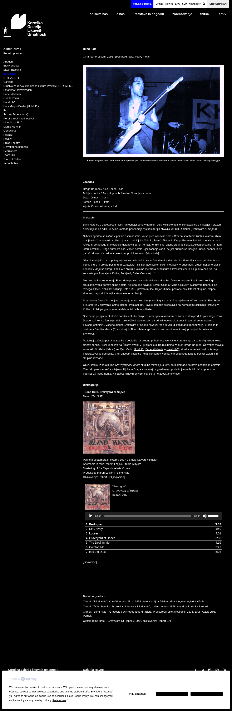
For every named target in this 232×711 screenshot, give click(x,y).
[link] (5, 30)
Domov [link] (159, 4)
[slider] (147, 516)
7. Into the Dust (96, 552)
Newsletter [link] (195, 4)
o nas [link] (121, 14)
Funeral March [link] (154, 349)
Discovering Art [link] (218, 4)
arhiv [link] (222, 14)
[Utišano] (205, 516)
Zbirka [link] (204, 14)
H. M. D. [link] (139, 349)
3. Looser (92, 533)
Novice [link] (169, 4)
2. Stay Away (94, 529)
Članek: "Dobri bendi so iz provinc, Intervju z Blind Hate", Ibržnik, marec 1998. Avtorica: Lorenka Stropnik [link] (146, 607)
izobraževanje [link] (182, 14)
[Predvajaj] (91, 516)
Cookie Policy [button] (81, 696)
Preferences (137, 693)
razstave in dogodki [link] (149, 14)
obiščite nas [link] (99, 14)
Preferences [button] (59, 700)
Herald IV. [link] (172, 349)
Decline (172, 693)
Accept (207, 693)
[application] (153, 516)
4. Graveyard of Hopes (100, 538)
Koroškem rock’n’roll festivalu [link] (199, 305)
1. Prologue (94, 524)
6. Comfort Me (95, 547)
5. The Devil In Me (97, 543)
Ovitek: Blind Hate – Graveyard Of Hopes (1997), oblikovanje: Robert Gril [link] (127, 621)
